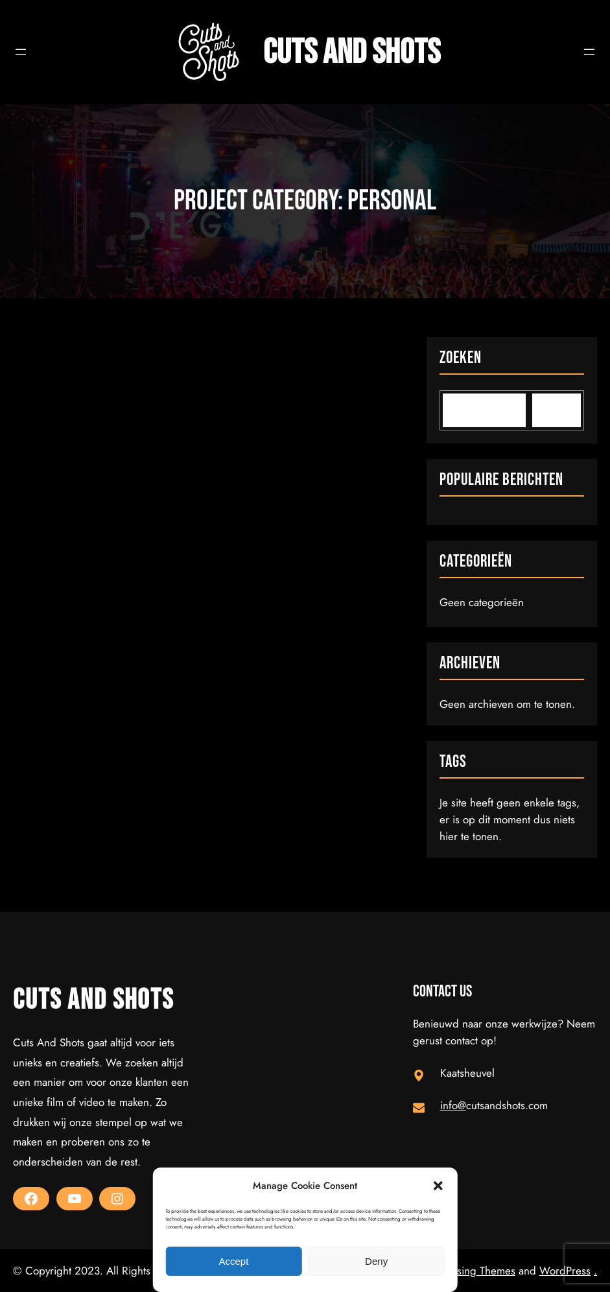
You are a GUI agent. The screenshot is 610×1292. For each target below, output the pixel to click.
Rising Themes (481, 1270)
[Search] (556, 410)
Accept (233, 1261)
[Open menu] (21, 52)
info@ (453, 1105)
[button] (438, 1185)
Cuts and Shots (351, 52)
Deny (376, 1261)
